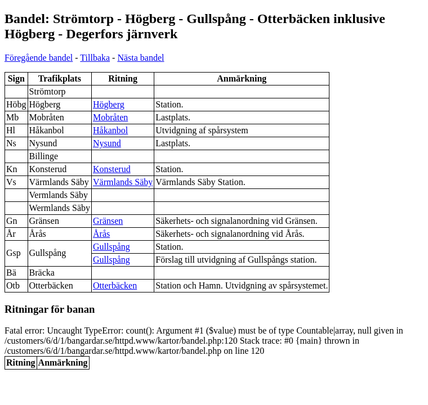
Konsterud (112, 169)
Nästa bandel (140, 57)
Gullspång (111, 246)
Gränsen (108, 221)
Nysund (107, 143)
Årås (101, 233)
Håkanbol (110, 130)
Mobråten (110, 117)
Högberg (108, 104)
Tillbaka (95, 57)
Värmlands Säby (123, 182)
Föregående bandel (39, 57)
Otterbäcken (115, 285)
